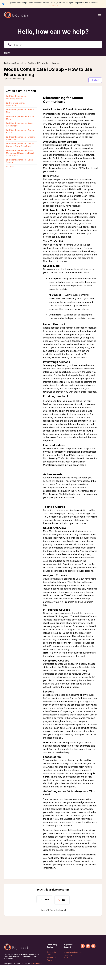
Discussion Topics (51, 959)
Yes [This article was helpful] (45, 899)
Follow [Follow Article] (96, 80)
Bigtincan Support (13, 63)
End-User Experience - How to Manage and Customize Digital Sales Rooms (20, 152)
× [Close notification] (103, 3)
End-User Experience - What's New (20, 110)
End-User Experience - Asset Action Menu (19, 124)
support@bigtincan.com (73, 952)
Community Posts (51, 953)
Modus (55, 63)
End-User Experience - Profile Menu (20, 117)
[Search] (53, 44)
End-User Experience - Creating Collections (20, 138)
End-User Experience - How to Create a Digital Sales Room (20, 144)
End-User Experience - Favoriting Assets (16, 97)
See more (10, 167)
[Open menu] (99, 14)
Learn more (53, 5)
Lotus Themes (36, 964)
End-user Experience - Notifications (16, 104)
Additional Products (37, 63)
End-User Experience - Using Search (19, 161)
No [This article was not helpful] (65, 899)
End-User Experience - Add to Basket (20, 131)
